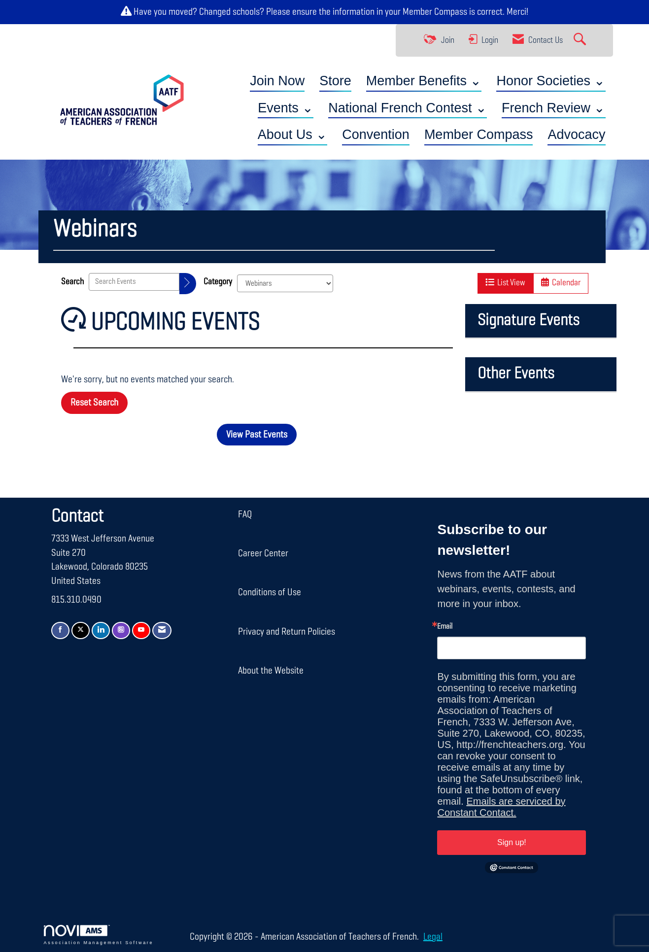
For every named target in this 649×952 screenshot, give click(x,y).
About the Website (271, 670)
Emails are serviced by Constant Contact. (501, 807)
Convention (376, 134)
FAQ (245, 514)
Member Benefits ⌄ (424, 80)
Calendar (561, 283)
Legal (433, 936)
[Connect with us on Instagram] (121, 630)
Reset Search (94, 402)
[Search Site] (581, 40)
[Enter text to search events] (134, 282)
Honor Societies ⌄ (550, 80)
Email (444, 627)
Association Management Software (99, 935)
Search (72, 282)
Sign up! (511, 842)
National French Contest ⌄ (407, 108)
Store (335, 80)
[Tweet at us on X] (80, 630)
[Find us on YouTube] (141, 630)
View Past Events (256, 434)
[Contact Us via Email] (161, 630)
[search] (187, 283)
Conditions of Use (269, 592)
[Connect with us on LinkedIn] (101, 630)
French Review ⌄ (554, 108)
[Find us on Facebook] (60, 630)
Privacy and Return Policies (286, 631)
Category (218, 282)
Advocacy (576, 134)
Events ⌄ (285, 108)
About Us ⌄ (293, 134)
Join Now (277, 80)
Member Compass (435, 11)
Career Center (263, 553)
